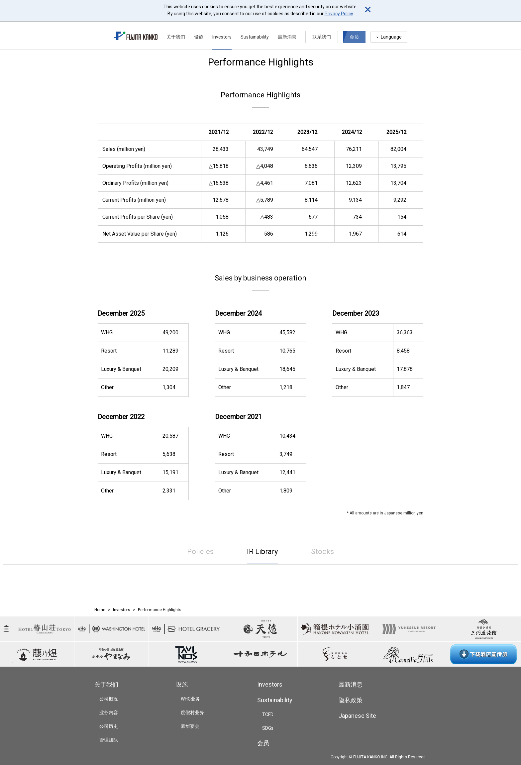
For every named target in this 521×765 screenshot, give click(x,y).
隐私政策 (351, 700)
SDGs (267, 728)
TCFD (267, 714)
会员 (354, 34)
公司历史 (108, 726)
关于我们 (175, 34)
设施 (198, 34)
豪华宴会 (190, 726)
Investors (222, 34)
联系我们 (321, 34)
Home (99, 609)
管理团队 (108, 739)
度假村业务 (192, 712)
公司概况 (108, 699)
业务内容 (108, 712)
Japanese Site (357, 715)
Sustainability (255, 34)
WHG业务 (190, 699)
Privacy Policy (339, 13)
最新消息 (287, 34)
